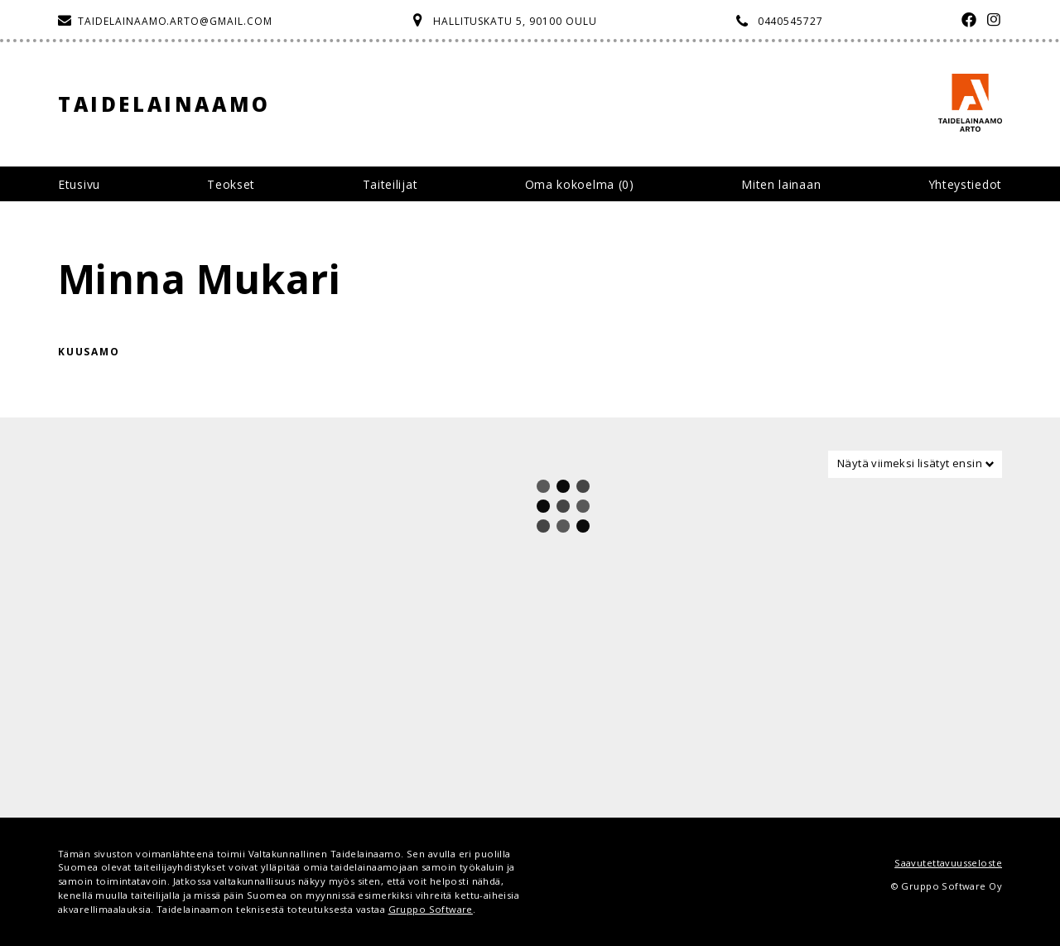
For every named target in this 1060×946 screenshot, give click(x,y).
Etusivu (79, 184)
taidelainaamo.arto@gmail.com (175, 21)
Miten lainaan (781, 184)
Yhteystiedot (965, 184)
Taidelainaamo (164, 104)
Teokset (231, 184)
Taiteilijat (390, 184)
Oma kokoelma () (579, 184)
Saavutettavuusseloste (948, 863)
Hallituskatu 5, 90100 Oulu (515, 21)
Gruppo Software (430, 909)
